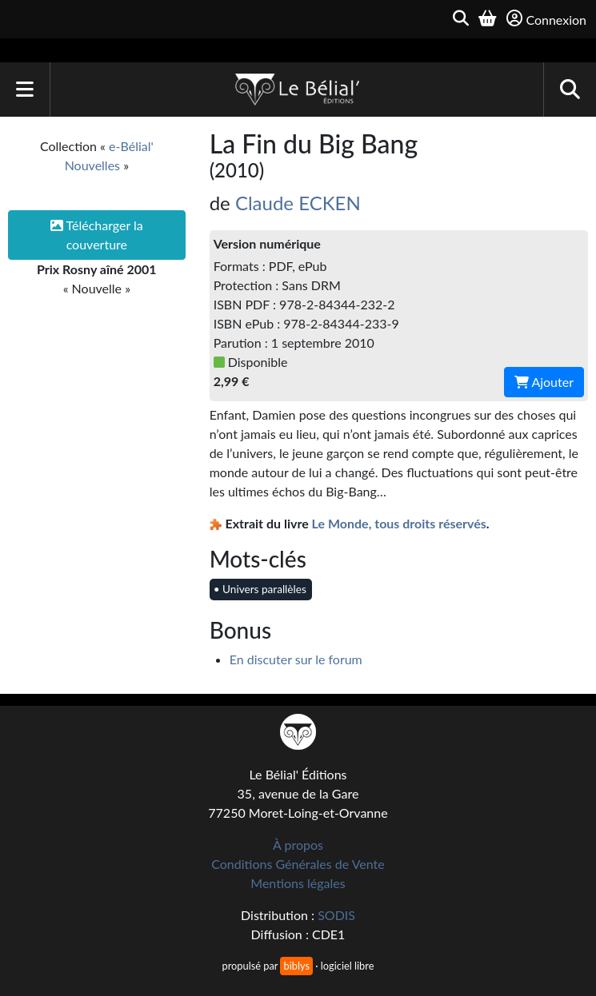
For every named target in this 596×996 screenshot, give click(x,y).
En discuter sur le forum (296, 659)
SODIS (336, 914)
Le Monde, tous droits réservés (399, 523)
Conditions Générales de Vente (298, 863)
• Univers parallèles (260, 589)
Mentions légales (297, 882)
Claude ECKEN (298, 202)
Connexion (546, 18)
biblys (296, 965)
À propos (298, 844)
